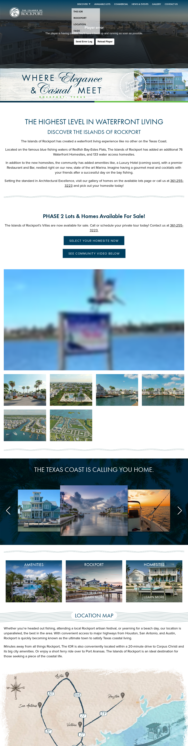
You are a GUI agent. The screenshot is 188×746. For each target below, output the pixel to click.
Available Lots (102, 4)
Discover (82, 4)
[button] (8, 510)
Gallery (156, 4)
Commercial (121, 4)
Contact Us (171, 4)
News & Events (140, 4)
